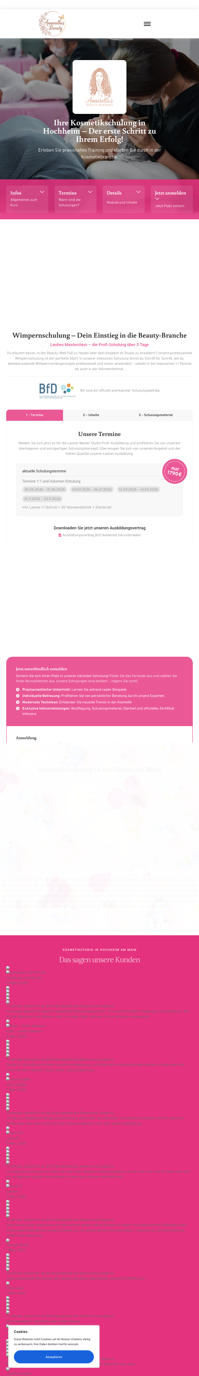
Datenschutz (109, 1354)
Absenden (14, 1252)
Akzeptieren (54, 1357)
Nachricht (10, 1213)
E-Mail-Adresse (16, 1168)
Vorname (9, 1158)
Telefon (10, 1191)
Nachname (108, 1158)
